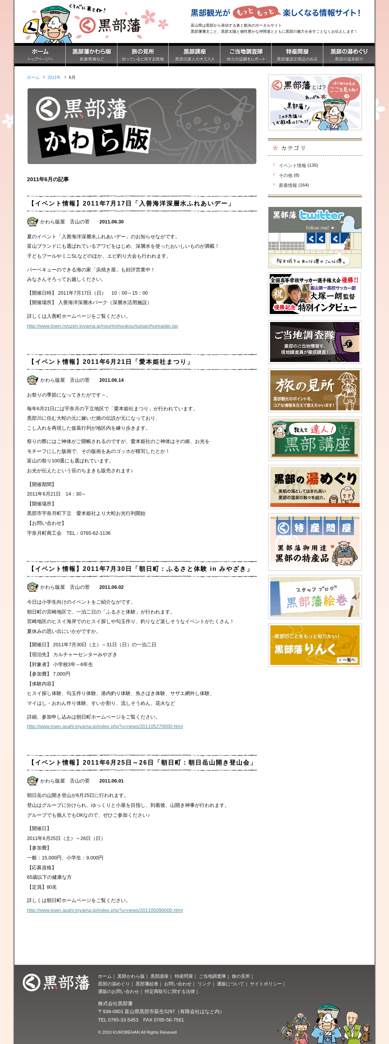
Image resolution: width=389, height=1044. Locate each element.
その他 (286, 175)
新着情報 (288, 185)
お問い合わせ (177, 984)
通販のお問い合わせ (118, 991)
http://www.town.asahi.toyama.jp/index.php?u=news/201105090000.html (105, 910)
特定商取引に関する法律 (170, 991)
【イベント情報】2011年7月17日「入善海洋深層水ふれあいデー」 (131, 203)
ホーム (105, 976)
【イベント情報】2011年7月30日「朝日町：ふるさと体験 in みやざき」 (140, 569)
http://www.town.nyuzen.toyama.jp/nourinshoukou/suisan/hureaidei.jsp (102, 326)
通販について (230, 984)
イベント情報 (292, 165)
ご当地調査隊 (212, 976)
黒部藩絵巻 (147, 984)
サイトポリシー (266, 984)
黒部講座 (159, 976)
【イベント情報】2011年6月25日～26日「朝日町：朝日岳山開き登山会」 (142, 762)
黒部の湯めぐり (114, 984)
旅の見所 (241, 976)
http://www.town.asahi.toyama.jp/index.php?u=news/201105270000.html (105, 726)
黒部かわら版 (131, 976)
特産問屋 (184, 976)
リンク (204, 984)
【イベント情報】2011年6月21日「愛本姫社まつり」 (111, 362)
